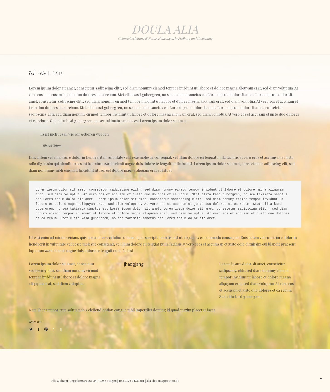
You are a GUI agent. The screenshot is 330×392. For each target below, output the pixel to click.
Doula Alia (165, 29)
